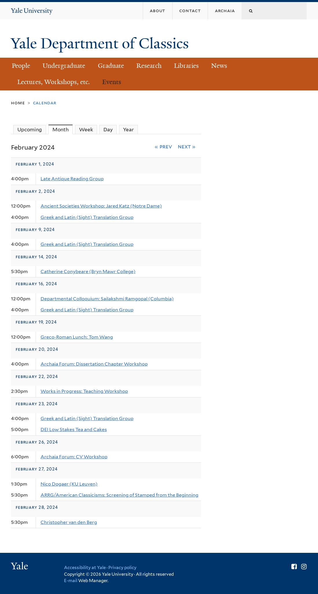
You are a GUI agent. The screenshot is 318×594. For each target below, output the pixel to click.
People (21, 65)
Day (108, 129)
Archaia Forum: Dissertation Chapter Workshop (94, 364)
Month (62, 129)
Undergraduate (64, 65)
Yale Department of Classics (102, 43)
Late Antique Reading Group (72, 178)
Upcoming (29, 129)
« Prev (163, 146)
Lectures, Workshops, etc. (53, 82)
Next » (187, 146)
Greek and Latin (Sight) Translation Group (87, 217)
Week (86, 129)
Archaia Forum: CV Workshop (74, 456)
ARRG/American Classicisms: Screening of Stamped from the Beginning (119, 495)
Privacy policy (122, 567)
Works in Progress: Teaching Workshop (84, 391)
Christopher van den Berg (69, 522)
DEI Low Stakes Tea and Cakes (74, 429)
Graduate (111, 65)
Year (128, 129)
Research (149, 65)
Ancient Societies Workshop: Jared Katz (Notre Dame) (101, 206)
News (219, 65)
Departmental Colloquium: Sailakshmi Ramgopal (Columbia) (107, 298)
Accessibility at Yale (85, 567)
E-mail (70, 580)
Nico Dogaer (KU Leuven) (69, 484)
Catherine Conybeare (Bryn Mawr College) (88, 271)
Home (18, 103)
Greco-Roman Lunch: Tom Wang (77, 337)
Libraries (186, 65)
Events (111, 82)
